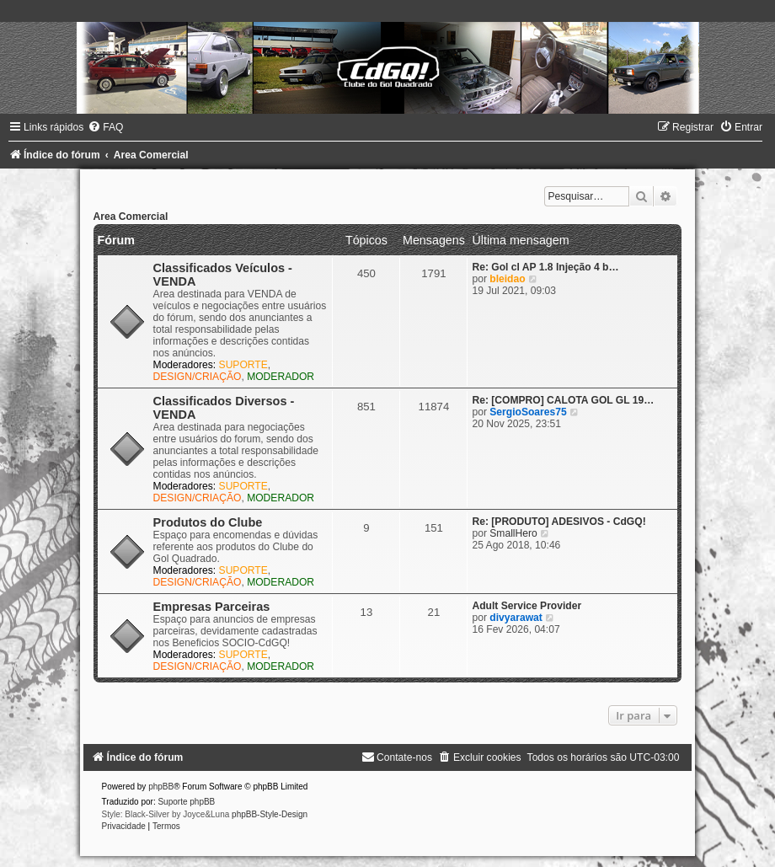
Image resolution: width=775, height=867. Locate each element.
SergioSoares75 (527, 412)
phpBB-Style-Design (269, 814)
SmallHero (513, 533)
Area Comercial (131, 216)
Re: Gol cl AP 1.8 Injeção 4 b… (545, 267)
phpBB (161, 786)
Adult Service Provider (526, 606)
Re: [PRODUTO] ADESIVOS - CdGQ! (558, 521)
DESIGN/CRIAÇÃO (197, 377)
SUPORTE (243, 365)
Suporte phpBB (186, 801)
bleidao (507, 279)
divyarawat (515, 617)
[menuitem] (105, 127)
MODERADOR (280, 377)
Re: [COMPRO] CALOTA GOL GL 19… (563, 400)
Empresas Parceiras (211, 606)
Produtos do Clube (208, 522)
